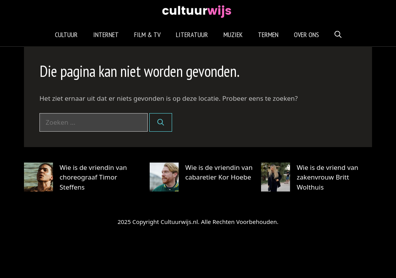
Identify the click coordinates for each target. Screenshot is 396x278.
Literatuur (192, 34)
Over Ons (306, 34)
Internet (106, 34)
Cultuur (66, 34)
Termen (268, 34)
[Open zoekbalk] (338, 34)
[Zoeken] (160, 122)
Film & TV (147, 34)
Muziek (233, 34)
